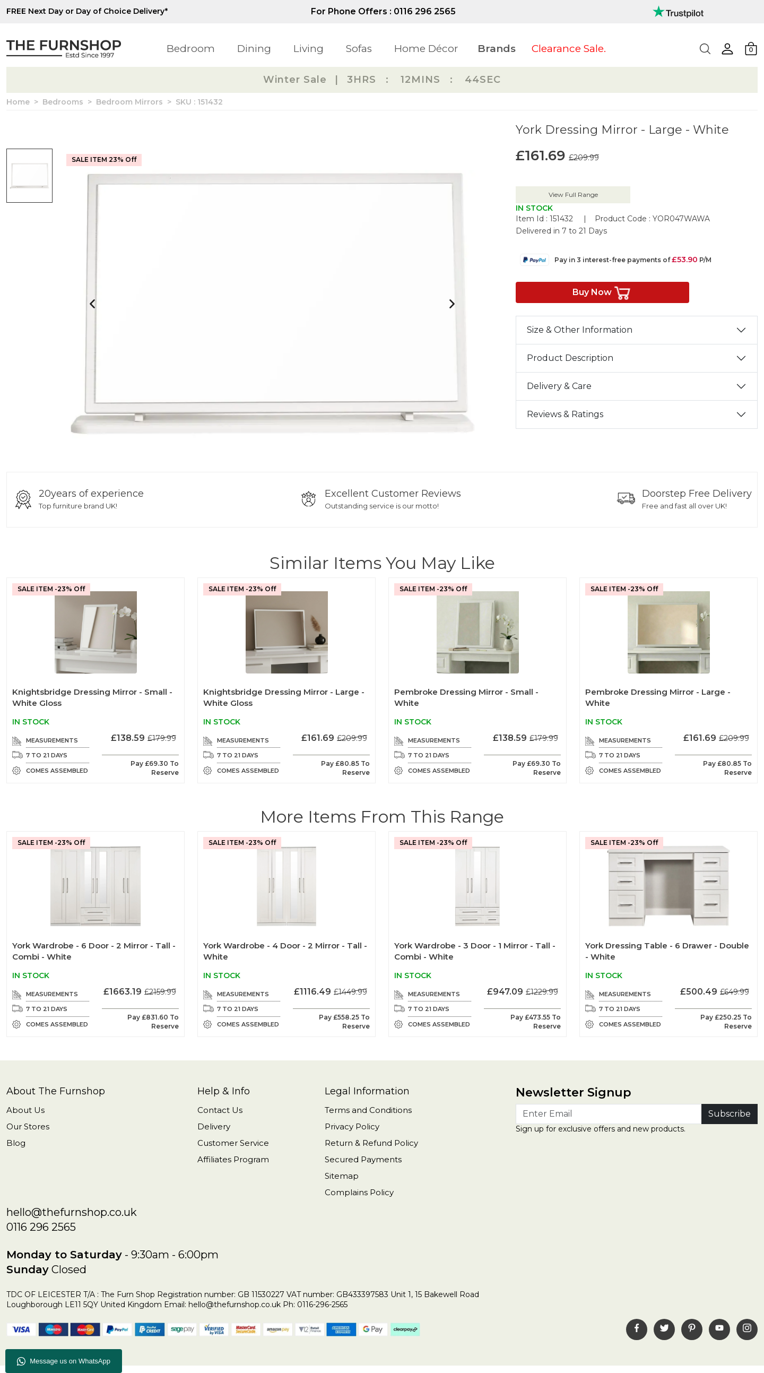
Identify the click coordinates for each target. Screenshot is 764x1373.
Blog (15, 1143)
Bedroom (191, 48)
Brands (497, 48)
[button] (727, 48)
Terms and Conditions (368, 1110)
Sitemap (342, 1176)
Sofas (359, 48)
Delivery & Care (559, 386)
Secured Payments (363, 1159)
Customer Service (233, 1143)
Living (308, 48)
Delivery (213, 1126)
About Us (25, 1110)
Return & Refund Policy (371, 1143)
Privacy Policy (352, 1126)
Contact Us (219, 1110)
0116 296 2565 (41, 1227)
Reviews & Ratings (565, 414)
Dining (254, 48)
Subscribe (729, 1114)
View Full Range (573, 194)
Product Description (570, 358)
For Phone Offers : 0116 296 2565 (383, 11)
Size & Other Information (579, 330)
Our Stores (27, 1126)
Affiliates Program (233, 1159)
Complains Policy (359, 1192)
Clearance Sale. (569, 48)
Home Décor (426, 48)
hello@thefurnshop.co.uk (71, 1212)
